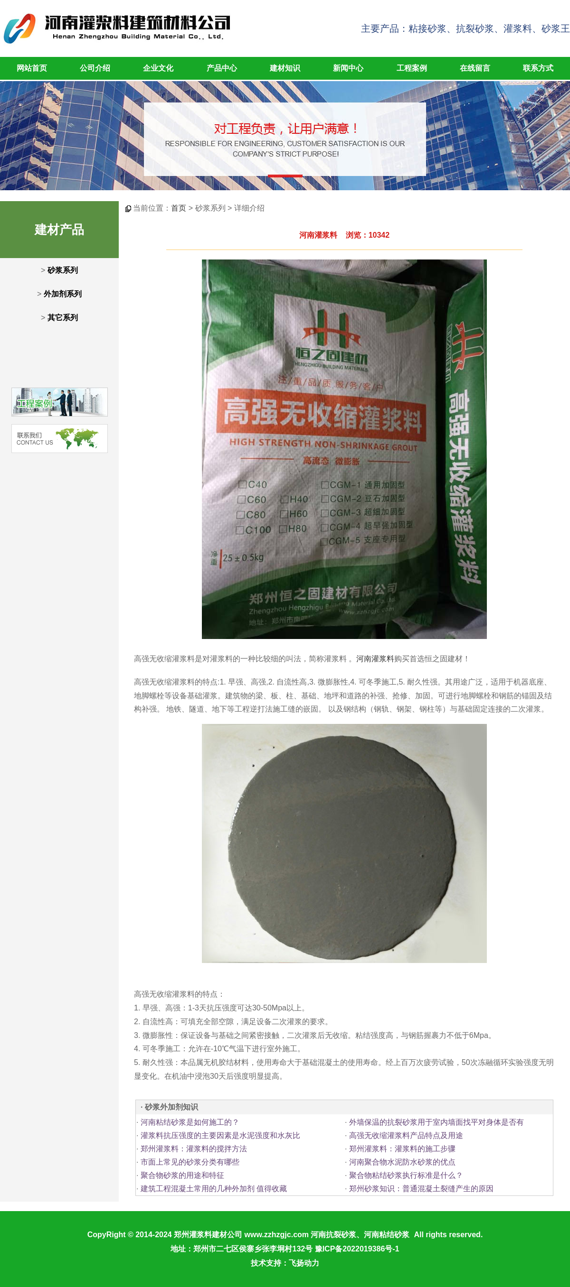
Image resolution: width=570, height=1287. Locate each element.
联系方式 (538, 68)
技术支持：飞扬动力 (285, 1263)
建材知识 (285, 68)
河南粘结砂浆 (386, 1235)
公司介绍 (95, 68)
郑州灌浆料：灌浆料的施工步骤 (402, 1149)
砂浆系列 (63, 270)
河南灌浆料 (375, 659)
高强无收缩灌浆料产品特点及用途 (406, 1135)
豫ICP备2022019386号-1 (357, 1249)
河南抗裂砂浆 (333, 1235)
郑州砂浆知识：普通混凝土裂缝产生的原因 (421, 1189)
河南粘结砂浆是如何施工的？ (190, 1122)
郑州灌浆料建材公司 (208, 1235)
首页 (178, 208)
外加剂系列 (63, 294)
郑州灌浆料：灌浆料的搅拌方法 (194, 1149)
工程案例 (412, 68)
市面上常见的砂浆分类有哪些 (190, 1162)
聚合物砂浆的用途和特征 (182, 1175)
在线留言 (475, 68)
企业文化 (158, 68)
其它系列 (63, 318)
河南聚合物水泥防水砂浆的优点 (402, 1162)
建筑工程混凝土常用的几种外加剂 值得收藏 (214, 1189)
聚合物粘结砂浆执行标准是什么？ (406, 1175)
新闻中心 (348, 68)
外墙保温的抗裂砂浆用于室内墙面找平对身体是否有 (436, 1122)
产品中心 (222, 68)
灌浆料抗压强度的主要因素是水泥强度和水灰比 (220, 1135)
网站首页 (32, 68)
